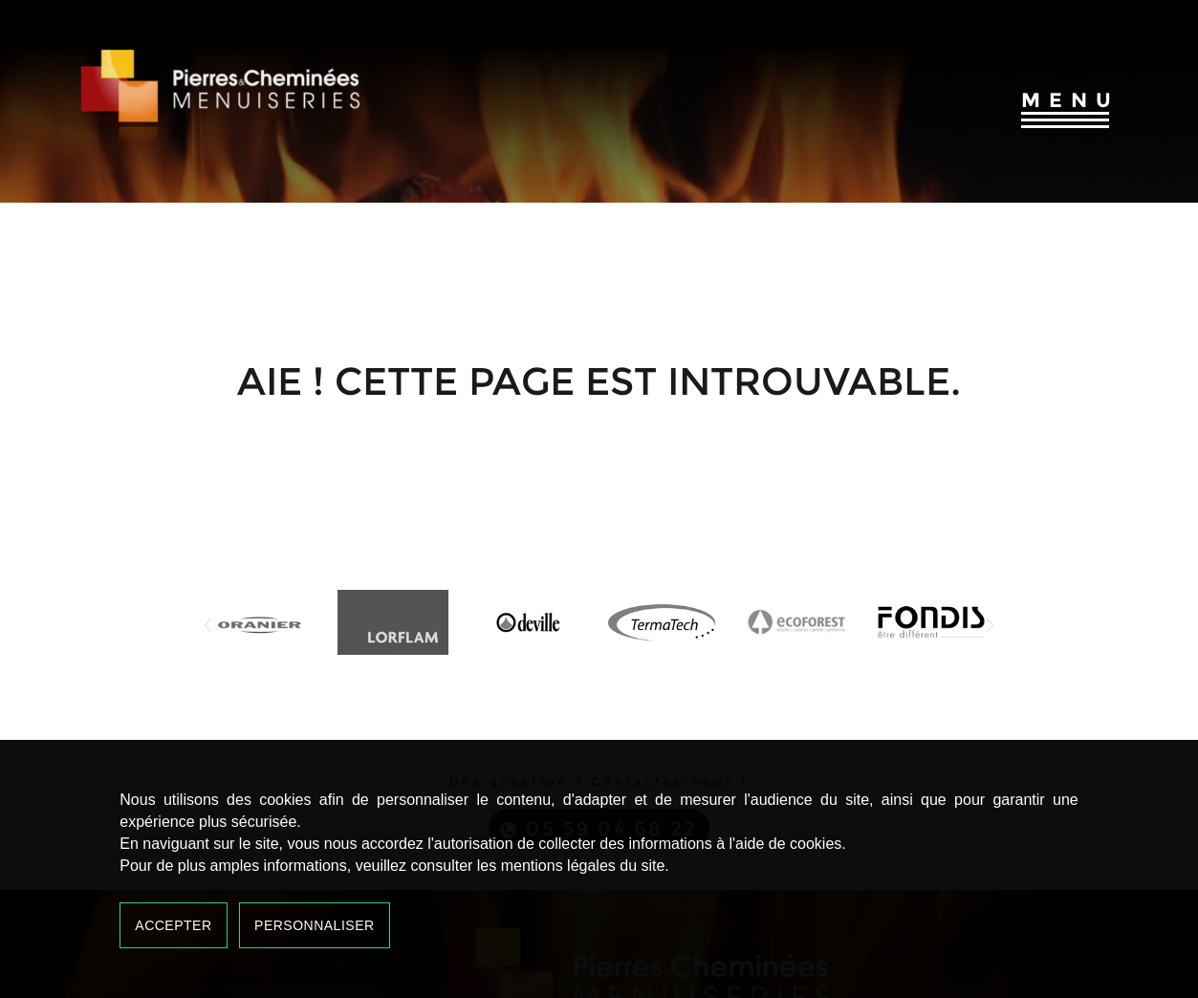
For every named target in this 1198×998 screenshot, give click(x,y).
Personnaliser (314, 925)
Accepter (173, 925)
